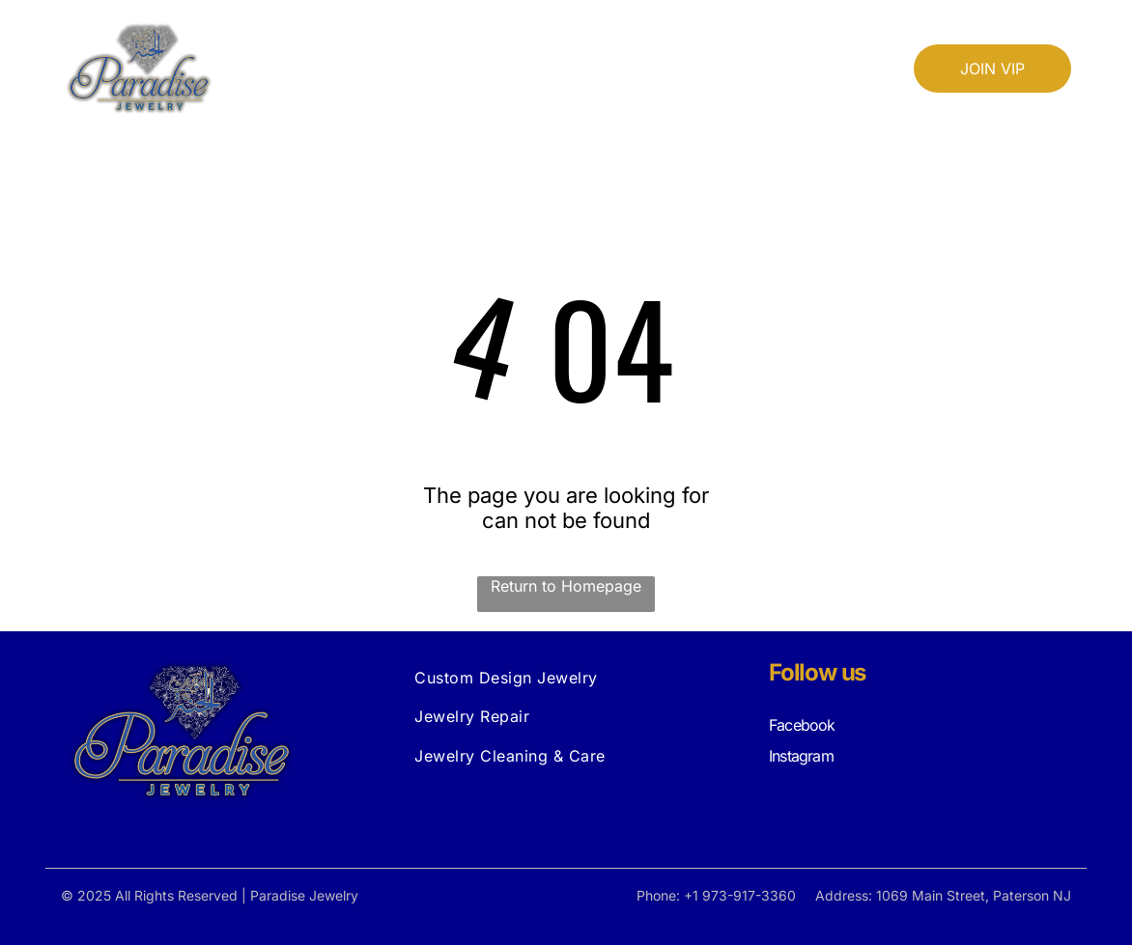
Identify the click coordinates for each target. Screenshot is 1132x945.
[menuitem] (423, 45)
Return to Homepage (566, 586)
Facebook (802, 725)
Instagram (801, 755)
